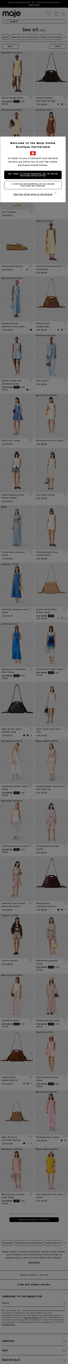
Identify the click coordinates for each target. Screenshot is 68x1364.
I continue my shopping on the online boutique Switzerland (34, 185)
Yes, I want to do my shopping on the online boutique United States (34, 175)
